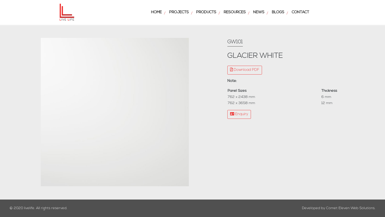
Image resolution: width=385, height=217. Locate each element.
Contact (300, 12)
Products (206, 12)
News (258, 12)
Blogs (278, 12)
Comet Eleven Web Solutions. (350, 208)
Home (156, 12)
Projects (179, 12)
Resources (235, 12)
